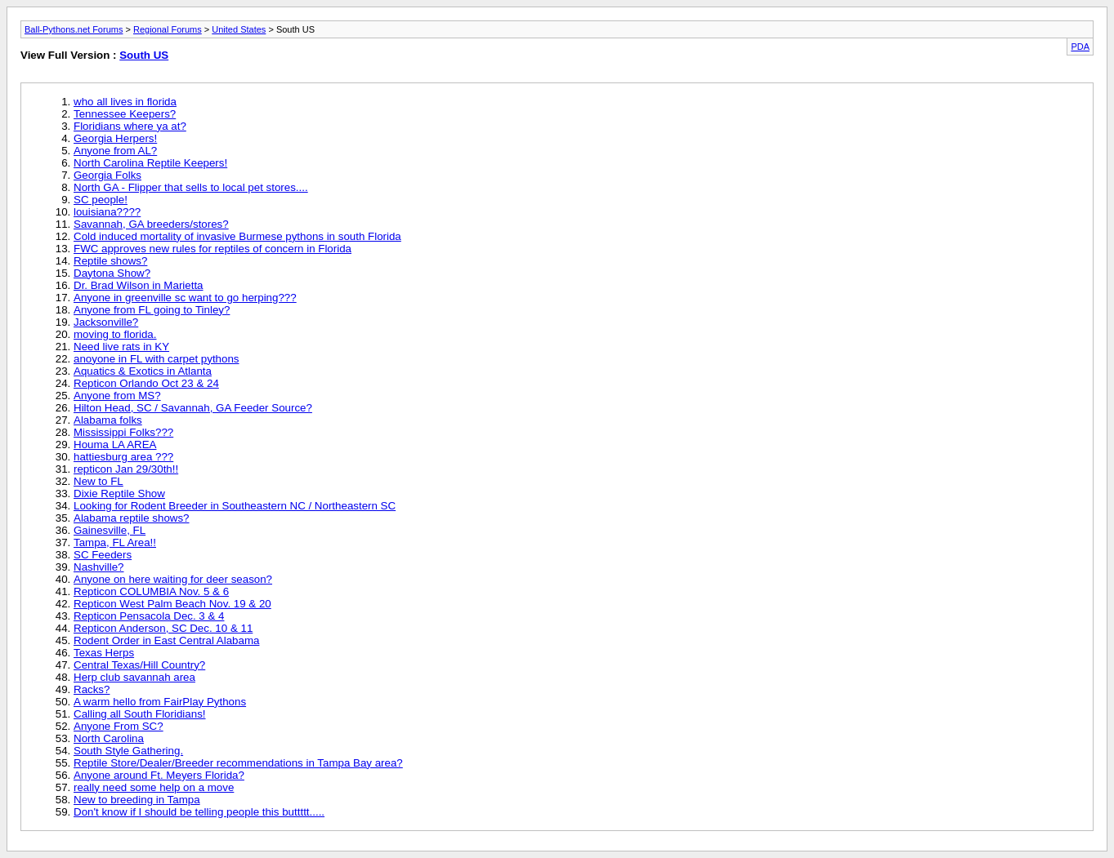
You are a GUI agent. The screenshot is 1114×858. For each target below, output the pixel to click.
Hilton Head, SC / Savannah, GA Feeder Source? (193, 408)
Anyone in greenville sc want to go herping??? (185, 297)
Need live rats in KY (121, 346)
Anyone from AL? (115, 150)
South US (143, 55)
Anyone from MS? (117, 395)
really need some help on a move (154, 787)
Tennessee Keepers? (125, 114)
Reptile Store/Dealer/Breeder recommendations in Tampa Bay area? (238, 763)
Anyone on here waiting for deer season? (173, 579)
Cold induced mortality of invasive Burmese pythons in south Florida (237, 236)
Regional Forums (167, 29)
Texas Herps (104, 653)
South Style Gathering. (128, 751)
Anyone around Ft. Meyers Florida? (159, 775)
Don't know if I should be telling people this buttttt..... (199, 812)
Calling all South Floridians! (140, 714)
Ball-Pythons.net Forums (74, 29)
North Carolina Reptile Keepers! (150, 163)
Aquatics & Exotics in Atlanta (143, 371)
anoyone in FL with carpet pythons (156, 359)
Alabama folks (108, 420)
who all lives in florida (125, 102)
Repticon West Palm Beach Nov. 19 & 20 (172, 604)
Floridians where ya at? (130, 126)
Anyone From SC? (118, 726)
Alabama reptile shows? (132, 518)
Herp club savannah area (134, 677)
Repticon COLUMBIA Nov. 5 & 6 (151, 591)
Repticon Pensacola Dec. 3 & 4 (149, 616)
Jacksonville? (106, 322)
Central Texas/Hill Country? (139, 665)
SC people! (101, 199)
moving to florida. (115, 334)
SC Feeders (103, 555)
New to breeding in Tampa (137, 800)
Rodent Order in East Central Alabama (166, 640)
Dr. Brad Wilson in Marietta (139, 285)
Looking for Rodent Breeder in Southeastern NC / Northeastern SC (235, 506)
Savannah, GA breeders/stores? (151, 224)
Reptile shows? (110, 261)
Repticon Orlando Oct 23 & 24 (146, 383)
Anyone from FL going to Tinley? (152, 310)
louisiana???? (107, 212)
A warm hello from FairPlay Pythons (160, 702)
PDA (1080, 46)
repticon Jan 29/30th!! (126, 469)
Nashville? (99, 567)
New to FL (98, 481)
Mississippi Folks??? (123, 432)
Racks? (92, 689)
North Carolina (109, 738)
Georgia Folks (107, 175)
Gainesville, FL (109, 530)
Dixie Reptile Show (119, 493)
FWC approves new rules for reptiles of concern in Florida (212, 248)
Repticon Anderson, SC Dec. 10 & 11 (163, 628)
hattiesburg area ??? (123, 457)
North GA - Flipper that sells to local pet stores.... (191, 187)
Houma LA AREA (115, 444)
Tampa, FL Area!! (115, 542)
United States (239, 29)
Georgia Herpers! (115, 138)
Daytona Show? (112, 273)
